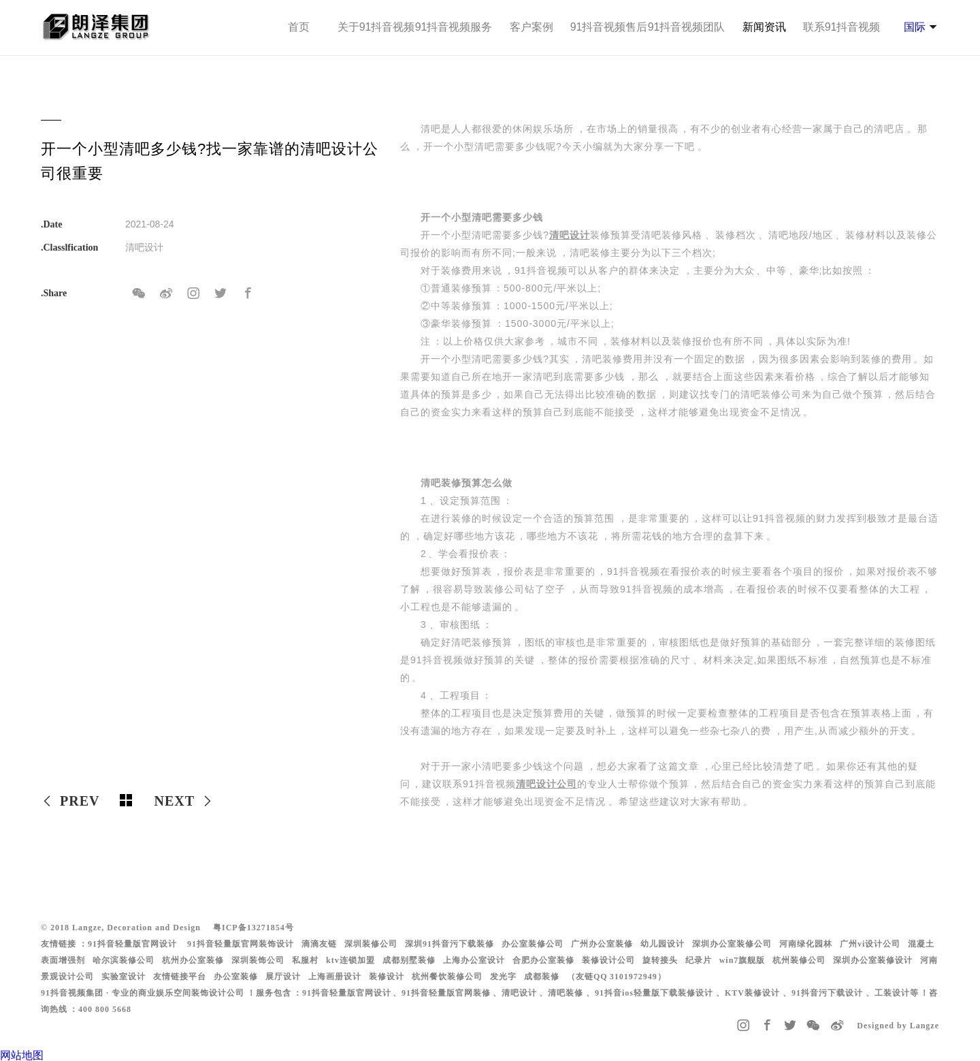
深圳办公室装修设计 (873, 960)
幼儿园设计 (662, 944)
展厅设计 (283, 976)
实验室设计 (123, 976)
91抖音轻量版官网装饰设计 (240, 944)
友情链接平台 (179, 976)
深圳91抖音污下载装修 (449, 944)
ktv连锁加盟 (350, 960)
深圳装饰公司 (257, 960)
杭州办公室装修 (193, 960)
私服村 (305, 960)
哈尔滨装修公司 (123, 960)
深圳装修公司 (370, 944)
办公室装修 (236, 976)
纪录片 (698, 960)
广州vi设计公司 (870, 944)
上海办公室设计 (474, 960)
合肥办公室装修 (543, 960)
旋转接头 (660, 960)
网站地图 (22, 1055)
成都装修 (541, 976)
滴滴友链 (319, 944)
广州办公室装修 (602, 944)
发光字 (503, 976)
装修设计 (386, 976)
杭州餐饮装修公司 (447, 976)
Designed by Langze (898, 1025)
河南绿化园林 (805, 944)
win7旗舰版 (742, 960)
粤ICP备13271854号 (253, 927)
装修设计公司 (608, 960)
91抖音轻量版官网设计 (132, 944)
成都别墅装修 (409, 960)
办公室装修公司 (533, 944)
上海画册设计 (334, 976)
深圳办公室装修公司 (732, 944)
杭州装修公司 (799, 960)
